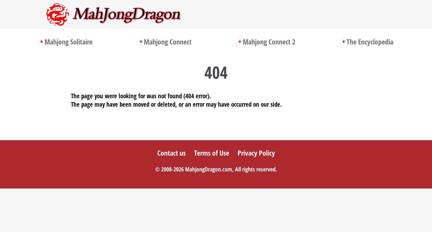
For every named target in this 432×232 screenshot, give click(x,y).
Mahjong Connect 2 (269, 41)
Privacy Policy (256, 153)
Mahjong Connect (167, 41)
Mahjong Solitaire (68, 41)
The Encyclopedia (370, 41)
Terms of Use (211, 153)
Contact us (171, 153)
